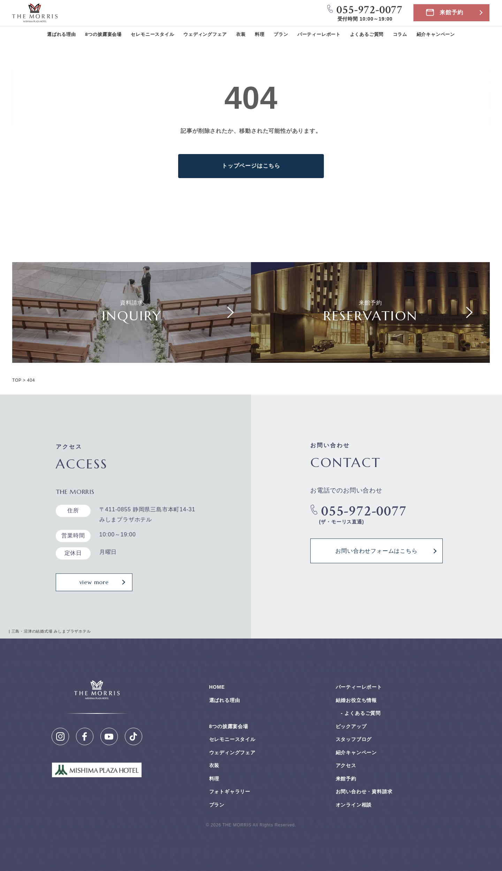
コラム (400, 34)
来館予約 (451, 12)
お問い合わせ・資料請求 (364, 791)
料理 (260, 34)
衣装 (241, 34)
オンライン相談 (354, 805)
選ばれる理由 (61, 34)
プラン (281, 34)
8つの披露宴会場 (103, 34)
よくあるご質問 (367, 34)
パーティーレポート (319, 34)
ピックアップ (351, 726)
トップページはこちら (251, 166)
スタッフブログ (354, 739)
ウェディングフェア (205, 34)
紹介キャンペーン (436, 34)
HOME (217, 687)
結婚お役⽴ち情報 (356, 700)
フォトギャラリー (229, 791)
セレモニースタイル (152, 34)
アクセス (346, 765)
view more (94, 582)
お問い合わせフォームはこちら (376, 550)
